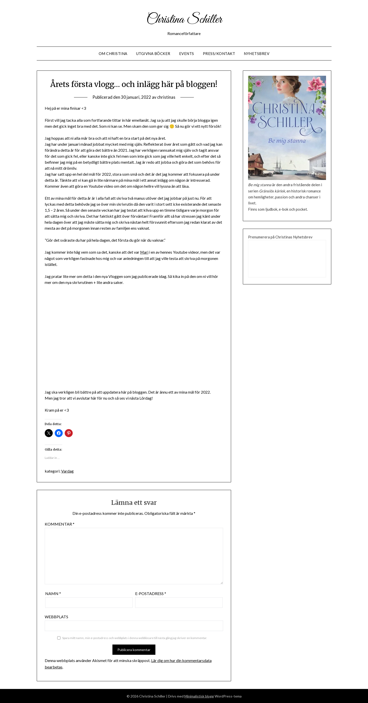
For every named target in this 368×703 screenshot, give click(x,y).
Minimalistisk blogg (199, 696)
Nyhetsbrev (256, 53)
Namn (53, 593)
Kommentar (59, 523)
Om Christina (113, 53)
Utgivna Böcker (153, 53)
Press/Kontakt (219, 53)
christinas (166, 97)
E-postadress (150, 593)
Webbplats (56, 616)
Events (186, 53)
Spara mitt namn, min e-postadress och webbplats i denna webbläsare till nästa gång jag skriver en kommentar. (134, 638)
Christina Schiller (184, 19)
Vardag (67, 471)
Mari (144, 252)
